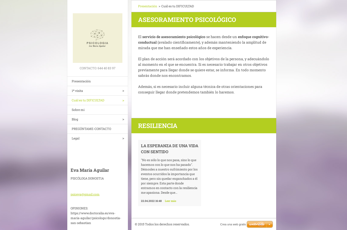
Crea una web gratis (233, 224)
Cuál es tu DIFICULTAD (88, 100)
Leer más (170, 201)
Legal (75, 138)
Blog (75, 119)
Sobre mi (78, 110)
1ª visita (77, 91)
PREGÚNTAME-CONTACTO (91, 129)
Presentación (81, 81)
